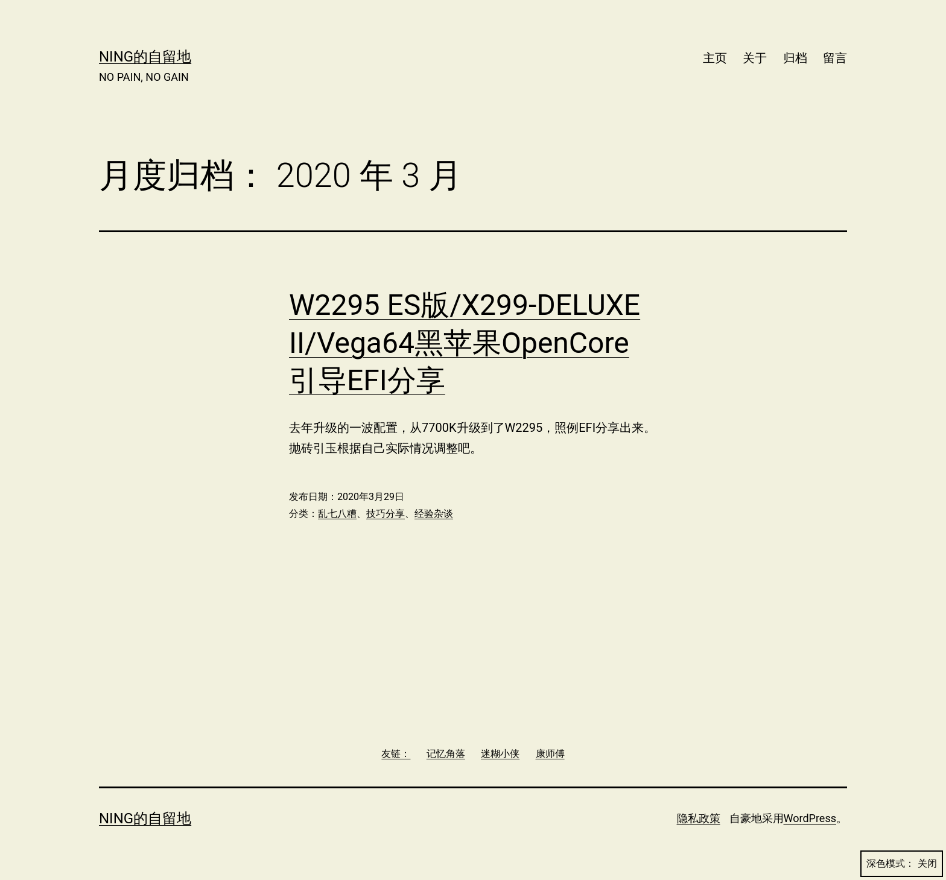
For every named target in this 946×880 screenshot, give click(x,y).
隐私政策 (698, 818)
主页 (715, 58)
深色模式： (901, 863)
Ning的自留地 (145, 56)
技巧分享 (385, 513)
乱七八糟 (337, 513)
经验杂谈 (433, 513)
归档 (795, 58)
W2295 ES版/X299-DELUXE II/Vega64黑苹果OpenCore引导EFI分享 (464, 342)
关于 (755, 58)
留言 (835, 58)
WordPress (810, 818)
